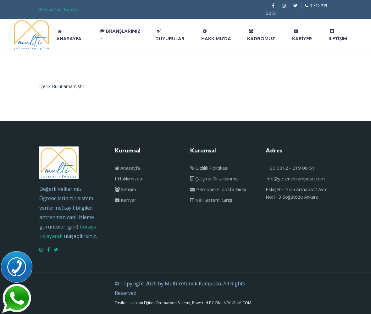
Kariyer (71, 9)
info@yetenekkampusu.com (295, 178)
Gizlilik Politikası (209, 168)
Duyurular (170, 35)
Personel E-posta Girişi (218, 189)
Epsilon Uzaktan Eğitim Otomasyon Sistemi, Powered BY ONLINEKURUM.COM (183, 303)
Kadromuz (261, 35)
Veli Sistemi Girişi (211, 200)
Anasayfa (68, 35)
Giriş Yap (50, 9)
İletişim (338, 35)
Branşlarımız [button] (120, 34)
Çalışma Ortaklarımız (214, 178)
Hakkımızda (216, 35)
